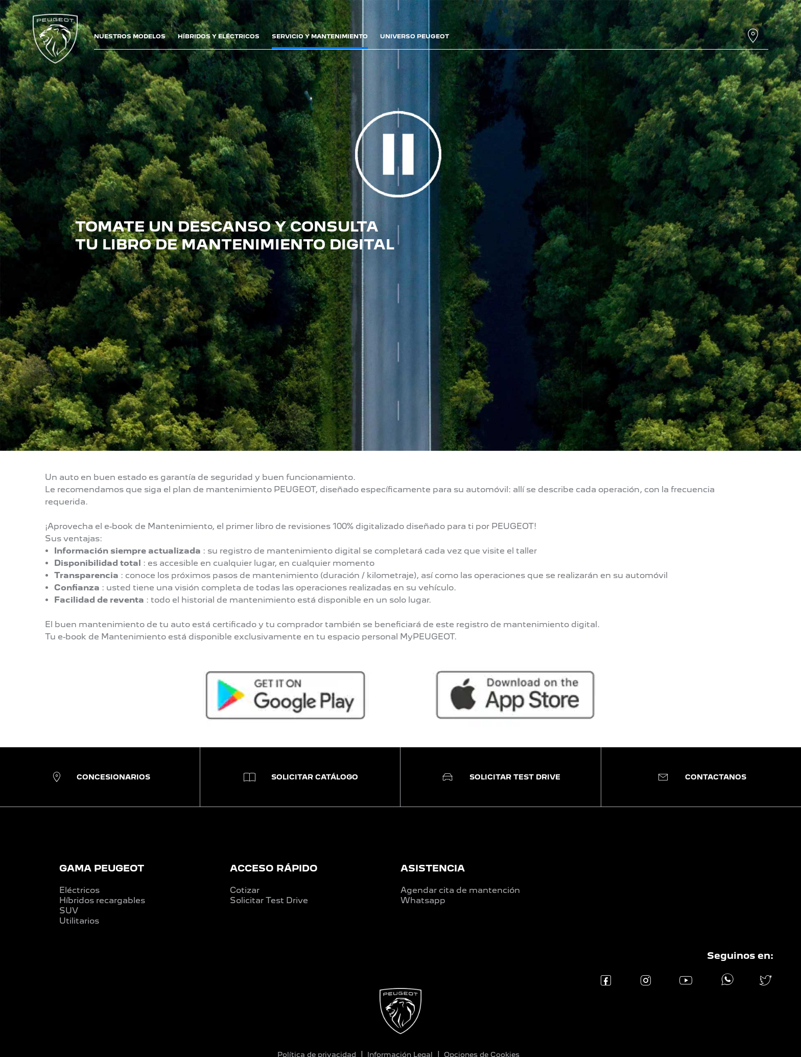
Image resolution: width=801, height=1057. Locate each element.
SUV (68, 910)
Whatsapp (422, 900)
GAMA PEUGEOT (101, 868)
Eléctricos (79, 890)
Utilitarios (79, 921)
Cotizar (245, 890)
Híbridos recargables (102, 900)
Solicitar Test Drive (269, 900)
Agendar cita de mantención (460, 890)
